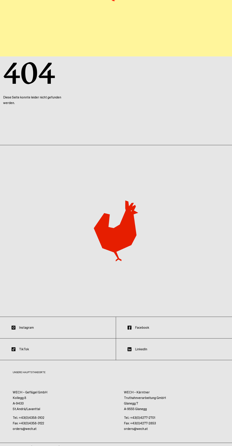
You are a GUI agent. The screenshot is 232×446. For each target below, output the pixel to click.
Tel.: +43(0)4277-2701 (139, 422)
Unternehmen (153, 27)
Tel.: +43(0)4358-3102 (28, 422)
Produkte (181, 27)
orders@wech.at (25, 433)
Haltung (126, 27)
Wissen (202, 27)
